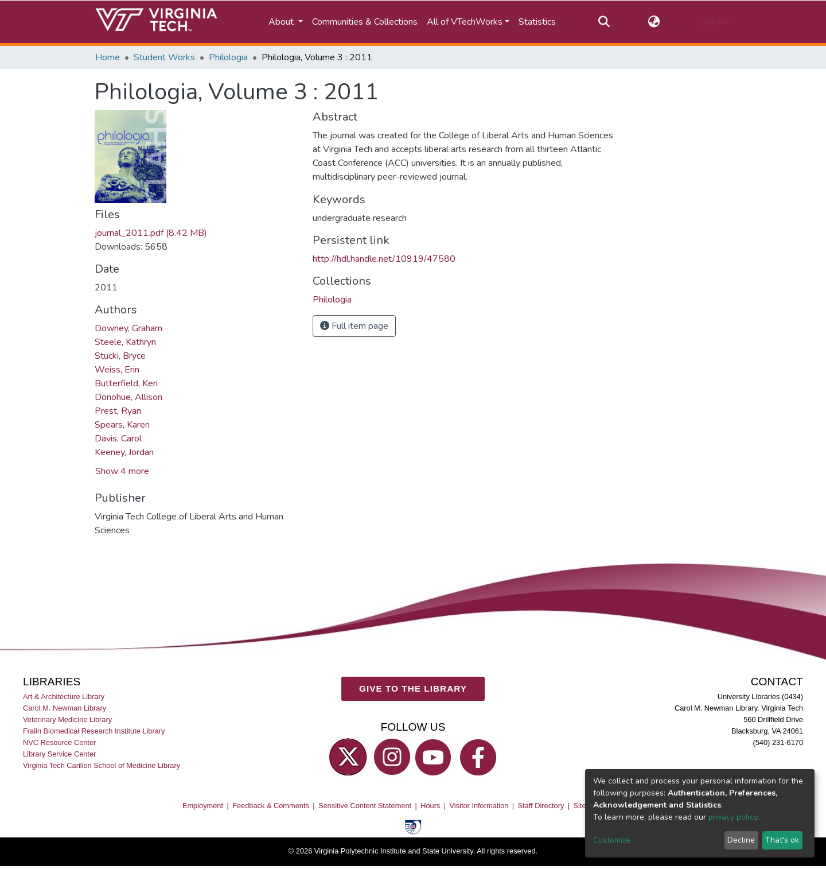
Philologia (228, 57)
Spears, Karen (122, 424)
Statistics (537, 21)
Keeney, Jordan (124, 452)
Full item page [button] (354, 326)
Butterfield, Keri (126, 383)
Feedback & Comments (270, 805)
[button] (654, 22)
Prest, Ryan (118, 411)
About (282, 21)
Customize (611, 840)
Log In (711, 21)
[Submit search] (604, 22)
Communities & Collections (365, 21)
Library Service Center (59, 754)
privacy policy (732, 817)
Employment (202, 805)
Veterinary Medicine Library (67, 719)
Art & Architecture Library (63, 696)
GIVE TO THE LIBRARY (413, 689)
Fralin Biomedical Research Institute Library (94, 731)
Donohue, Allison (128, 397)
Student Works (164, 57)
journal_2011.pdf (151, 233)
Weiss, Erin (117, 369)
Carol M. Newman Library (64, 708)
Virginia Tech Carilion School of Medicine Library (101, 766)
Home (107, 57)
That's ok (782, 840)
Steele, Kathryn (125, 342)
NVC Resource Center (59, 743)
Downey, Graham (128, 328)
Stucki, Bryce (120, 356)
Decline (741, 840)
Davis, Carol (118, 438)
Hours (430, 805)
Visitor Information (479, 805)
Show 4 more (122, 471)
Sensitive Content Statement (364, 805)
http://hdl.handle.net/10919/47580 (384, 259)
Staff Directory (541, 805)
